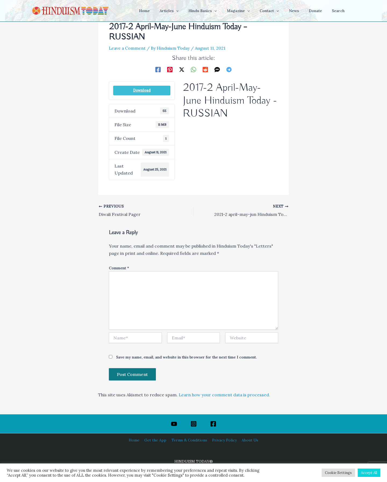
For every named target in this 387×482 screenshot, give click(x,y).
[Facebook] (158, 69)
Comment (119, 268)
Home (136, 440)
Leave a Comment (127, 48)
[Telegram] (229, 69)
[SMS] (217, 69)
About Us (247, 440)
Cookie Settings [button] (338, 472)
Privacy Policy (223, 440)
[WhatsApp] (193, 69)
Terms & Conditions (189, 440)
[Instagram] (194, 424)
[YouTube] (174, 424)
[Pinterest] (170, 69)
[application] (191, 10)
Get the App (156, 440)
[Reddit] (205, 69)
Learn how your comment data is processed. (225, 394)
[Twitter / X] (181, 69)
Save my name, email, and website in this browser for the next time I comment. (186, 357)
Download (141, 90)
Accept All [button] (369, 472)
